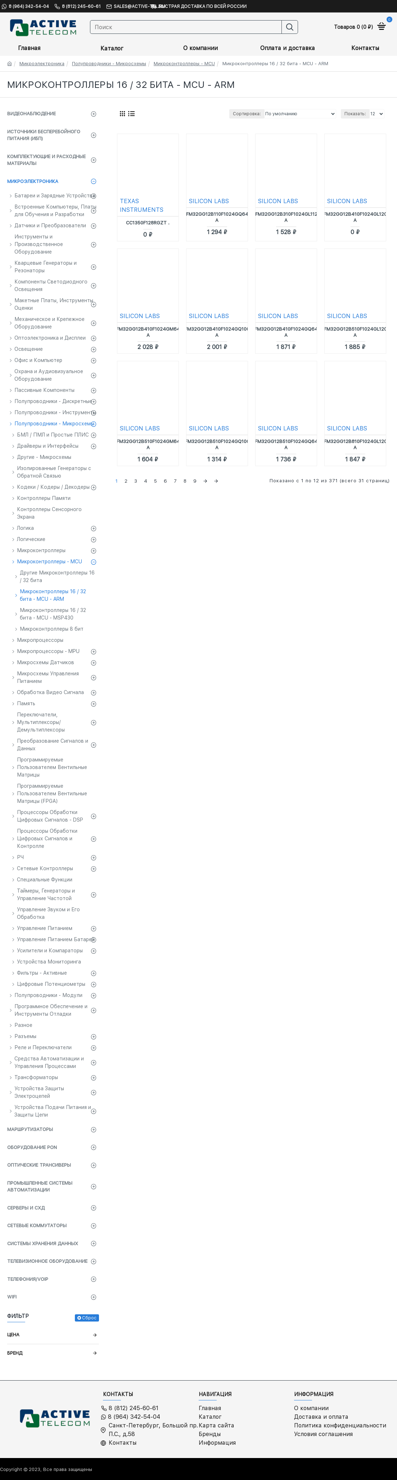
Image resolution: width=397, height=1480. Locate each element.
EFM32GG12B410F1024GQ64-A (286, 332)
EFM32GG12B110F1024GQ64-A (217, 217)
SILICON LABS (209, 201)
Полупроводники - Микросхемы (109, 63)
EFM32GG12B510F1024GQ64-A (286, 444)
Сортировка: (247, 113)
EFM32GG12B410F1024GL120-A (355, 217)
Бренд (14, 1353)
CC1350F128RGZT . (148, 222)
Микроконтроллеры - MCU (184, 63)
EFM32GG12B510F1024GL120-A (355, 332)
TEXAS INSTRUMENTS (141, 205)
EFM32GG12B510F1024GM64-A (148, 444)
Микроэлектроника (41, 63)
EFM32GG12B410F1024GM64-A (148, 332)
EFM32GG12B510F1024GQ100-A (217, 444)
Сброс (89, 1317)
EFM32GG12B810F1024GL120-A (355, 444)
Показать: (355, 113)
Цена (13, 1334)
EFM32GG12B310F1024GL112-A (286, 217)
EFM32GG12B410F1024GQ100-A (217, 332)
